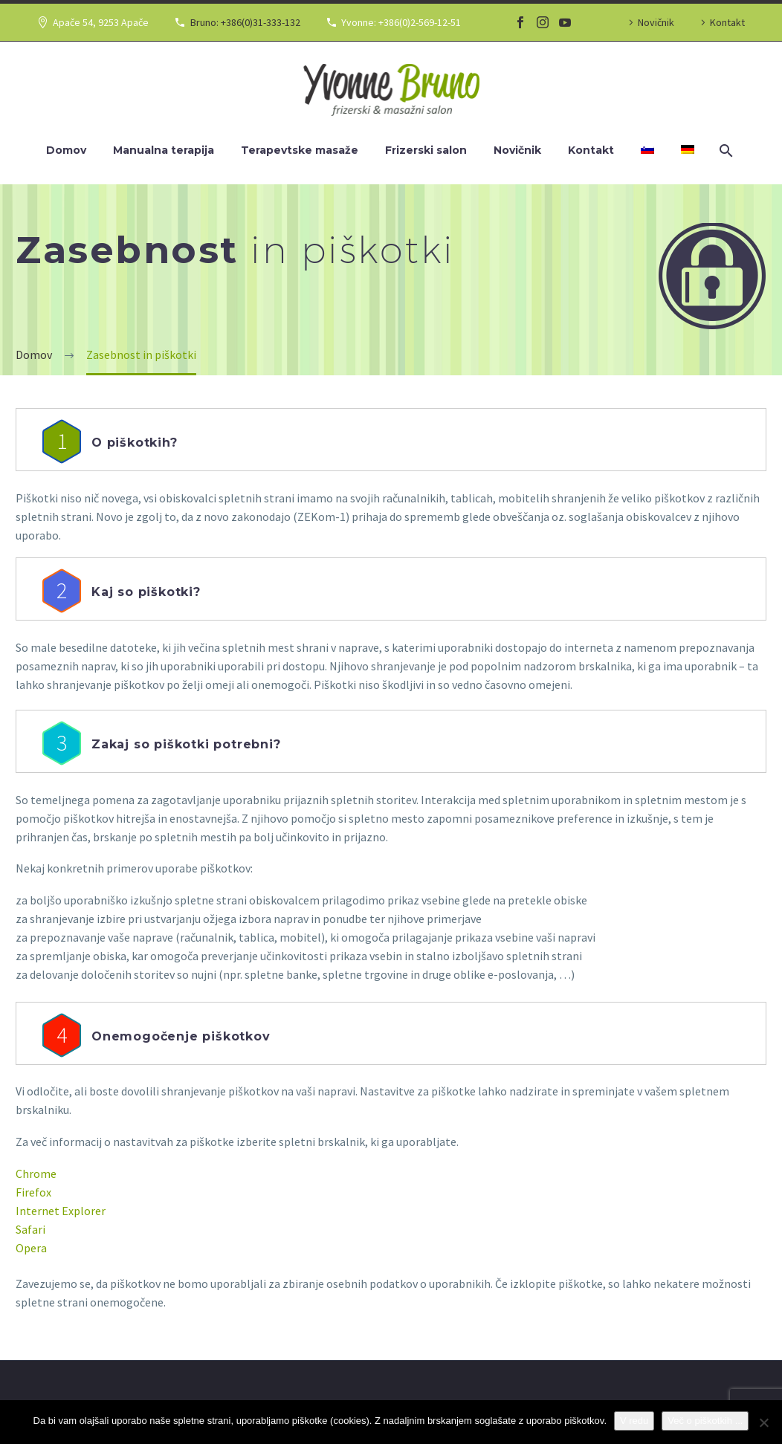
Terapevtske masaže (299, 150)
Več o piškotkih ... (705, 1420)
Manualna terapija (163, 150)
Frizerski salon (426, 150)
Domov (66, 150)
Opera (31, 1247)
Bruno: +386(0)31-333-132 (245, 22)
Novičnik (656, 22)
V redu (634, 1420)
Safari (30, 1229)
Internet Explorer (61, 1210)
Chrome (36, 1173)
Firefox (33, 1192)
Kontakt (727, 22)
